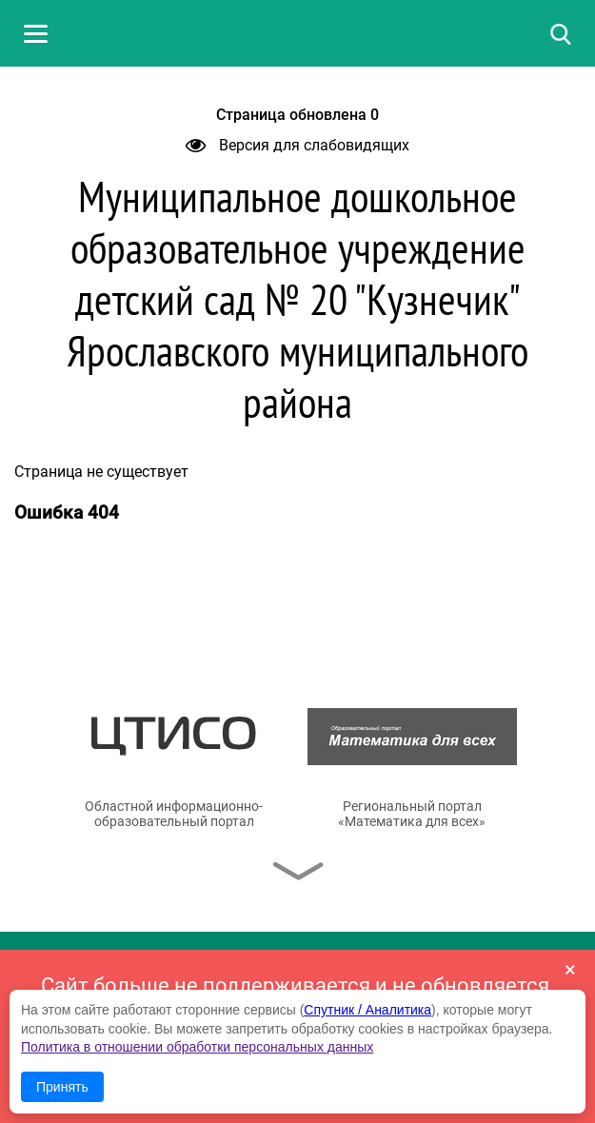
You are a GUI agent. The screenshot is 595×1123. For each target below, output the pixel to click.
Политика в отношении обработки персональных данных (197, 1046)
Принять (62, 1086)
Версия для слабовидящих (297, 145)
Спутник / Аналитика (367, 1009)
